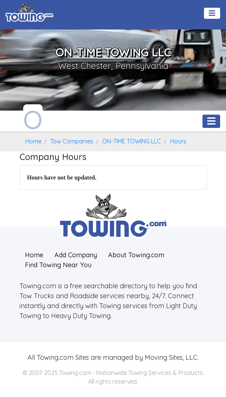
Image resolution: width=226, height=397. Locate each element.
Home (34, 255)
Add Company (75, 255)
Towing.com (54, 357)
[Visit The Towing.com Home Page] (29, 11)
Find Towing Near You (58, 265)
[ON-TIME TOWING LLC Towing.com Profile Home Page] (33, 117)
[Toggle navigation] (212, 13)
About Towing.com (136, 255)
